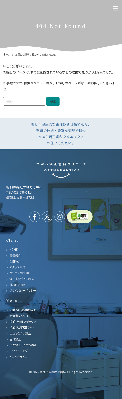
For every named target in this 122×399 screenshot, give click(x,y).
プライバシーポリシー (22, 290)
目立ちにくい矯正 (20, 333)
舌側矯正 (15, 339)
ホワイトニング (18, 351)
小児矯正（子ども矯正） (23, 345)
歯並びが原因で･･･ (21, 327)
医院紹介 (15, 261)
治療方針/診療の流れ (23, 310)
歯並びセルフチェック (22, 321)
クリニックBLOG (19, 273)
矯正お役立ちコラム (21, 279)
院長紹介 (15, 255)
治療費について (19, 316)
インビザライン (18, 357)
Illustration (17, 284)
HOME (13, 249)
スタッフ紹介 (17, 267)
